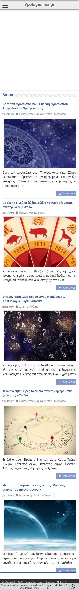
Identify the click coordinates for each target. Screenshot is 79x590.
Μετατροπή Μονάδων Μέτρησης (37, 495)
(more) (36, 588)
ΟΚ (47, 588)
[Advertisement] (39, 50)
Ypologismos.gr (34, 582)
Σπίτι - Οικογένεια (56, 113)
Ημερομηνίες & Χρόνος (32, 113)
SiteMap (50, 582)
